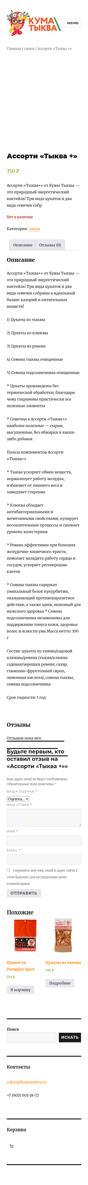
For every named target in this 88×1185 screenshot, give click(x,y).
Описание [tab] (23, 245)
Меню (73, 23)
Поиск (13, 1029)
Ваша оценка (22, 791)
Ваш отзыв (19, 805)
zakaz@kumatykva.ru (26, 1082)
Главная (14, 49)
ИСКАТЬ (70, 1037)
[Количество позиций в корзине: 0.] (11, 1146)
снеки (29, 49)
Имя (12, 831)
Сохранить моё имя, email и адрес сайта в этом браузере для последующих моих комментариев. (42, 877)
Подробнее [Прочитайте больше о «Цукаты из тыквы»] (60, 983)
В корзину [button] (21, 989)
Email (14, 850)
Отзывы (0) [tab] (50, 245)
